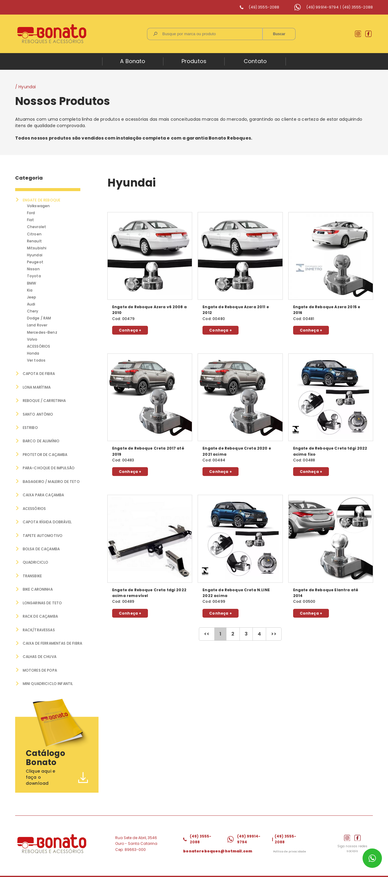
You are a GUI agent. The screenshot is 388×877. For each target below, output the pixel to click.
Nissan (33, 269)
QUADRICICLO (35, 561)
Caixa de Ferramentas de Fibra (52, 642)
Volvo (32, 339)
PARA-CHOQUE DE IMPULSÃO (49, 467)
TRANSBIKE (32, 575)
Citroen (34, 234)
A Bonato (132, 61)
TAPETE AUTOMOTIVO (43, 534)
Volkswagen (38, 205)
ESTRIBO (30, 427)
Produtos (194, 61)
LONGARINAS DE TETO (42, 601)
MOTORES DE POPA (40, 668)
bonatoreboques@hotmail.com (217, 849)
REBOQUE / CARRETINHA (44, 400)
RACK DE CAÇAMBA (40, 615)
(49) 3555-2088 (264, 7)
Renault (34, 241)
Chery (33, 311)
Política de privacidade (289, 850)
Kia (30, 290)
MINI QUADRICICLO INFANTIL (48, 682)
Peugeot (35, 262)
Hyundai (35, 255)
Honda (33, 353)
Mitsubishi (37, 248)
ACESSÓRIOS (39, 346)
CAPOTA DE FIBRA (39, 373)
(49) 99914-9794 (322, 7)
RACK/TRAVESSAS (39, 628)
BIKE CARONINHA (38, 588)
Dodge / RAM (39, 318)
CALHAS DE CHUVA (39, 655)
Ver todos (36, 360)
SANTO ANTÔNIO (38, 414)
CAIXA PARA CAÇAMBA (44, 494)
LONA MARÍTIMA (37, 387)
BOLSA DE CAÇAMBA (41, 548)
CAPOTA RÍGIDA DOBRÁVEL (47, 521)
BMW (31, 283)
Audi (31, 304)
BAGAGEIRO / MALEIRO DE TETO (51, 481)
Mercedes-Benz (42, 332)
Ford (31, 212)
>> (273, 633)
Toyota (34, 276)
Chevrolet (36, 226)
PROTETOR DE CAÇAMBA (45, 454)
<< (206, 633)
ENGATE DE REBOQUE (42, 200)
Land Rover (37, 325)
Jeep (32, 297)
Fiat (31, 219)
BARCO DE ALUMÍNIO (41, 441)
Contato (255, 61)
